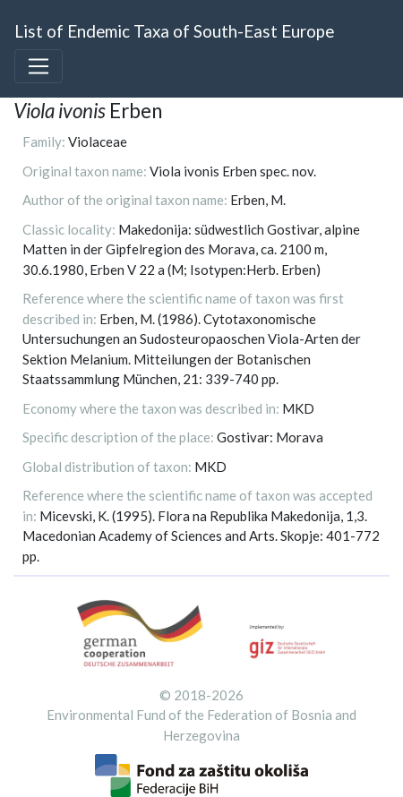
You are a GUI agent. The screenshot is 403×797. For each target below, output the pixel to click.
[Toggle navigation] (38, 66)
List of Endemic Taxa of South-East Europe (174, 31)
